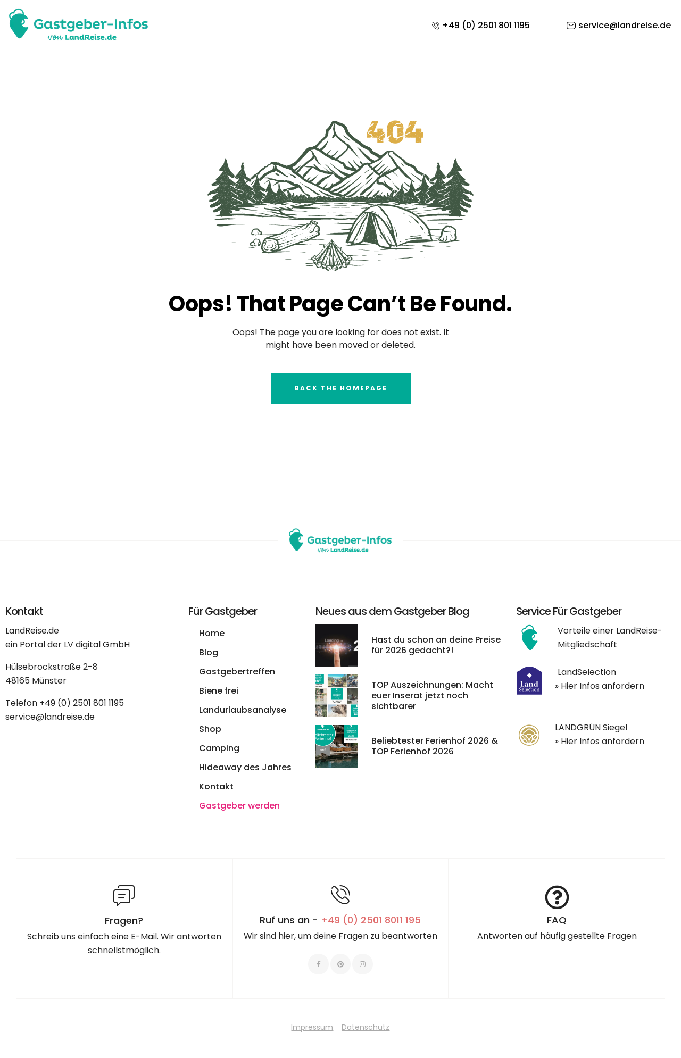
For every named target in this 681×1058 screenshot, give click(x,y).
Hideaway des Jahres (245, 767)
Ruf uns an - (340, 920)
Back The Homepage (340, 388)
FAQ (557, 920)
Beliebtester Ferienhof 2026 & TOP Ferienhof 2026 (434, 746)
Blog (208, 652)
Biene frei (218, 691)
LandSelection (587, 672)
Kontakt (216, 786)
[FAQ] (557, 897)
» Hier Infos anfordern (599, 686)
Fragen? (124, 920)
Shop (210, 729)
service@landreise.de (50, 717)
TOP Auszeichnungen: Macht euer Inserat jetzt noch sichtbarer (432, 695)
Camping (219, 748)
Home (212, 633)
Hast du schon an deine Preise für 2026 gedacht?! (436, 645)
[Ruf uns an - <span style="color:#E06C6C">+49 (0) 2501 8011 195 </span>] (340, 894)
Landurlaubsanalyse (242, 710)
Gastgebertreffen (237, 671)
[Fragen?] (124, 895)
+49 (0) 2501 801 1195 (81, 703)
